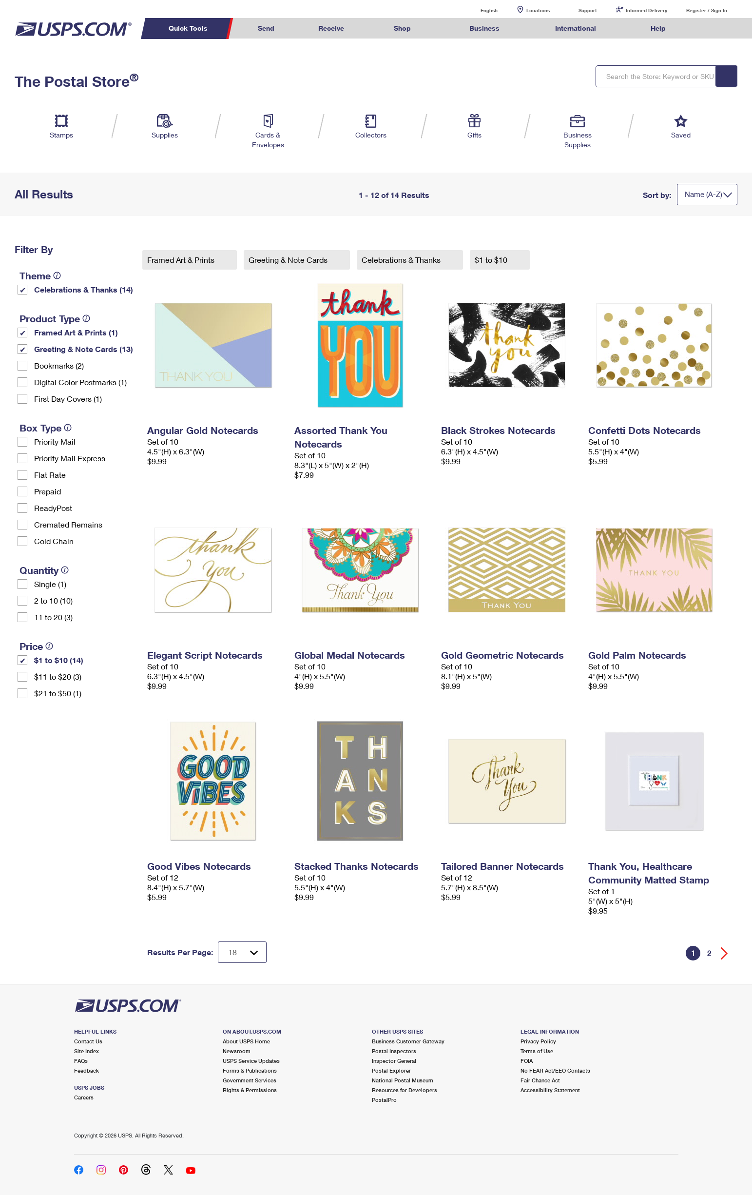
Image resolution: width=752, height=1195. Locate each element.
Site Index (86, 1051)
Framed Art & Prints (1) (76, 332)
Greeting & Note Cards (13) (83, 348)
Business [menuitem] (484, 28)
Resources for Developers (404, 1090)
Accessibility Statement (550, 1090)
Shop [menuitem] (402, 28)
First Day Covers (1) (68, 398)
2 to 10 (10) (53, 600)
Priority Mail (55, 441)
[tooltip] (57, 275)
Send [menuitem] (266, 28)
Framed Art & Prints (181, 259)
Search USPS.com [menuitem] (706, 28)
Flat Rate (50, 474)
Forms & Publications (250, 1070)
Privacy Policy (538, 1041)
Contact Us (88, 1041)
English (479, 10)
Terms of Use (537, 1051)
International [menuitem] (575, 28)
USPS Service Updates (251, 1061)
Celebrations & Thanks (402, 259)
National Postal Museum (402, 1080)
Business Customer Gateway (408, 1041)
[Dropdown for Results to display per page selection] (242, 952)
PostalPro (384, 1100)
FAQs (81, 1061)
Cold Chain (54, 541)
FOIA (527, 1061)
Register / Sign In (706, 10)
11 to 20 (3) (53, 617)
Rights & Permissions (250, 1090)
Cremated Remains (68, 524)
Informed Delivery (646, 10)
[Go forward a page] (724, 953)
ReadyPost (53, 507)
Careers (84, 1097)
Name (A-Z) (703, 194)
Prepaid (47, 491)
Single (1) (50, 583)
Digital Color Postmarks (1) (80, 382)
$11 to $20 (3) (57, 676)
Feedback (86, 1070)
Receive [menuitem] (331, 28)
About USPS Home (246, 1041)
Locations (538, 10)
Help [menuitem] (658, 28)
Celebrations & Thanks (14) (83, 289)
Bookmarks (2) (59, 365)
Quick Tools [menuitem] (188, 28)
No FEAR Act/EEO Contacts (555, 1070)
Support (587, 10)
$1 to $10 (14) (58, 660)
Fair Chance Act (540, 1080)
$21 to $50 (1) (57, 693)
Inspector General (394, 1061)
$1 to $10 (492, 259)
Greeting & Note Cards (289, 259)
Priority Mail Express (69, 458)
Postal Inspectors (394, 1051)
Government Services (249, 1080)
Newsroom (237, 1051)
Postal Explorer (391, 1070)
